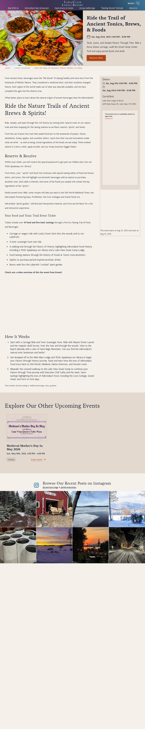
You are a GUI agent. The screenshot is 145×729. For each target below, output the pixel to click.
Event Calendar (22, 68)
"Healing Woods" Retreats (112, 8)
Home (7, 68)
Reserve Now (96, 58)
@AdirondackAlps (68, 487)
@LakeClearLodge (50, 487)
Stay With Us (13, 8)
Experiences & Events (64, 8)
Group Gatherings (87, 8)
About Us (133, 8)
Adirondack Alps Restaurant (37, 8)
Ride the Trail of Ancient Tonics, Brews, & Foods (58, 68)
